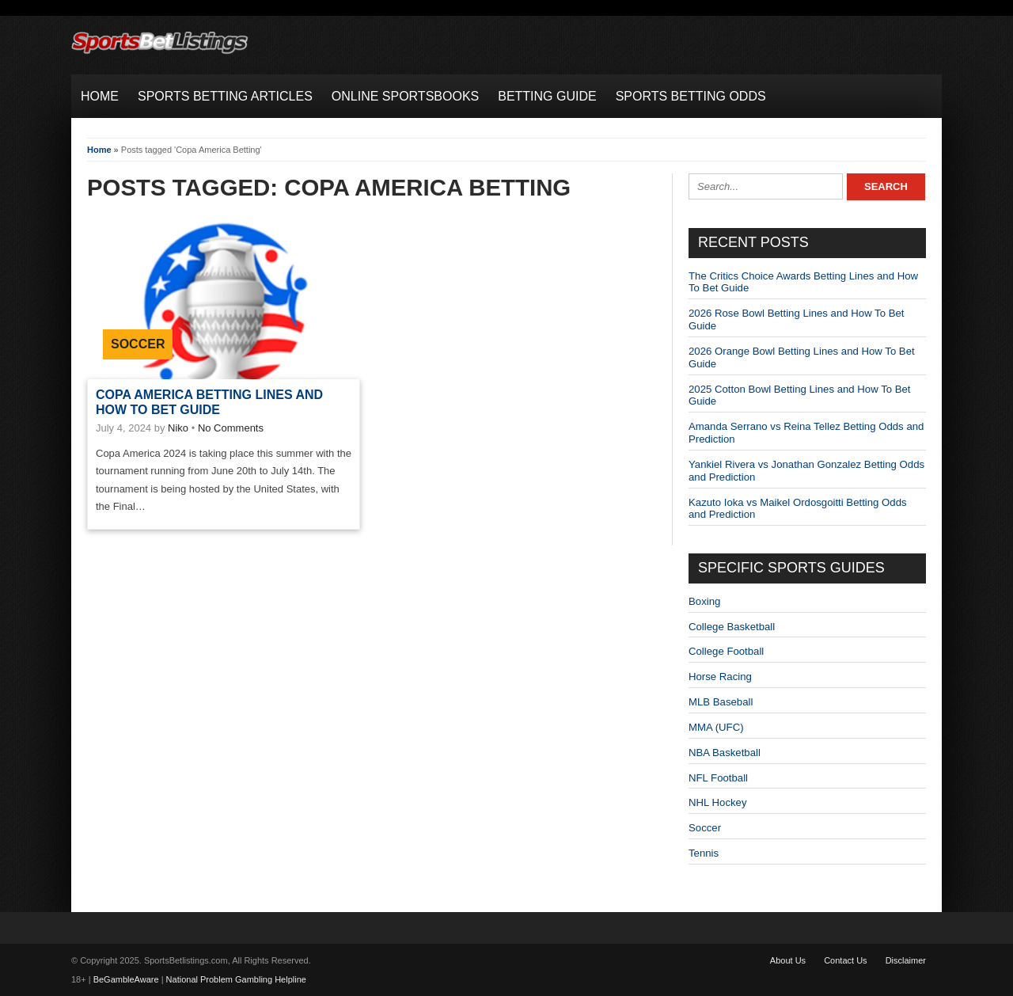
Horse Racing (720, 676)
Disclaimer (906, 960)
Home (99, 149)
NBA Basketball (725, 752)
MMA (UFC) (716, 727)
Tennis (704, 853)
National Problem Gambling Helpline (236, 979)
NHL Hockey (718, 802)
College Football (726, 651)
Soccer (138, 344)
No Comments (231, 428)
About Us (788, 960)
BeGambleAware (126, 979)
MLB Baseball (721, 702)
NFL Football (718, 778)
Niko (178, 428)
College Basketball (732, 627)
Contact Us (845, 960)
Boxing (704, 601)
